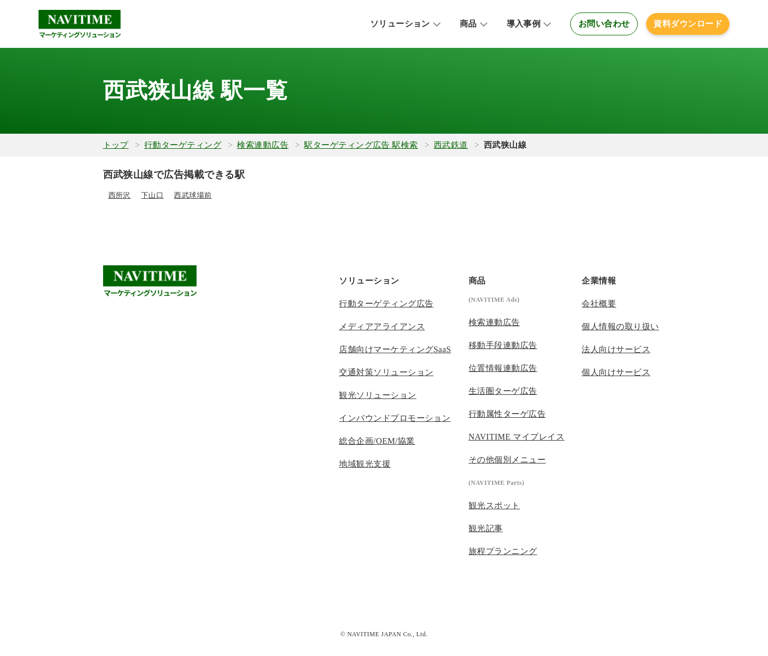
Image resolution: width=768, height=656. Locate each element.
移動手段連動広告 (503, 345)
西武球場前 (192, 195)
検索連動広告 (262, 144)
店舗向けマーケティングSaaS (395, 349)
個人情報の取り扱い (620, 326)
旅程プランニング (503, 551)
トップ (116, 144)
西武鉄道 (451, 144)
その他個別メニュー (507, 459)
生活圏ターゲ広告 (503, 391)
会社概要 (599, 303)
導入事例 (524, 23)
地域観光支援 (365, 463)
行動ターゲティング (182, 144)
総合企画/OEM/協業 (377, 440)
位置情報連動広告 (503, 368)
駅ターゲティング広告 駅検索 (361, 144)
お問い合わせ (604, 23)
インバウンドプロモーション (394, 418)
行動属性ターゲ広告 (507, 413)
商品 (468, 23)
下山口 (152, 195)
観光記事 (486, 528)
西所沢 (119, 195)
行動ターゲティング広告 (386, 303)
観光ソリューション (377, 395)
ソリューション (400, 23)
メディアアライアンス (382, 326)
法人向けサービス (616, 349)
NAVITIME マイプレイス (516, 436)
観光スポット (494, 505)
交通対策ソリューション (386, 372)
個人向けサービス (616, 372)
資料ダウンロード (687, 23)
